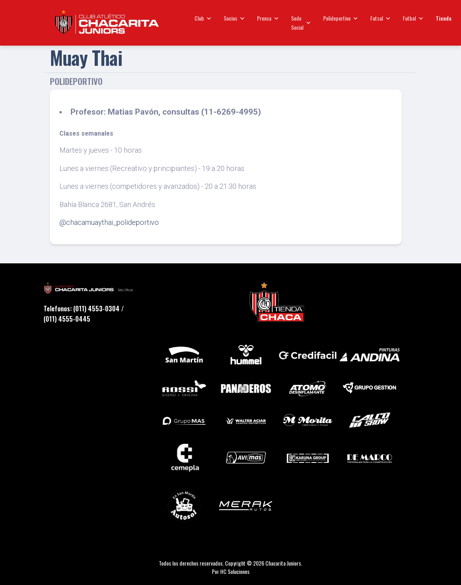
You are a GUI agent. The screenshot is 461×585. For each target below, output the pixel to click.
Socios (234, 18)
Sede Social (301, 22)
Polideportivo (340, 18)
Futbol (413, 18)
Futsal (380, 18)
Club (202, 18)
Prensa (267, 18)
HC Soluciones (235, 571)
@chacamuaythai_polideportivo (109, 222)
